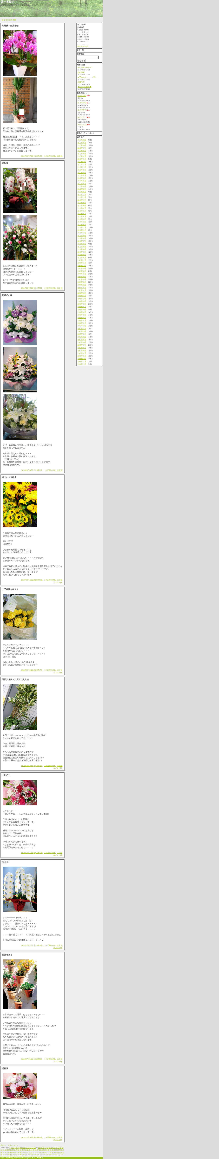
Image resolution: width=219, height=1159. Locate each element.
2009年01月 (82, 290)
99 (21, 1155)
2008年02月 (82, 320)
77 (38, 1152)
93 (8, 1155)
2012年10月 (82, 167)
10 (22, 1148)
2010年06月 (82, 244)
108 (47, 1155)
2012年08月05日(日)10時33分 (32, 288)
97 (16, 1155)
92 (6, 1155)
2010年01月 (82, 257)
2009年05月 (82, 279)
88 (61, 1152)
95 (12, 1155)
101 (26, 1155)
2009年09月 (82, 268)
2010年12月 (82, 227)
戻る (3, 20)
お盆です (81, 82)
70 (23, 1152)
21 (45, 1148)
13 (28, 1148)
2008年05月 (82, 312)
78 (40, 1152)
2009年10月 (82, 266)
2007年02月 (82, 353)
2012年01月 (82, 192)
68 (18, 1152)
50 (44, 1150)
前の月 (80, 46)
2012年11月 (82, 164)
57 (59, 1150)
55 (55, 1150)
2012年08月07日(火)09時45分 (32, 156)
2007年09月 (82, 334)
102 (29, 1155)
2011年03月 (82, 219)
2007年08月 (82, 337)
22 (47, 1148)
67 (16, 1152)
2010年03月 (82, 252)
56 (57, 1150)
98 (18, 1155)
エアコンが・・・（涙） (87, 77)
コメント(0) (57, 582)
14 (30, 1148)
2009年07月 (82, 274)
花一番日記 (7, 1)
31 (3, 1150)
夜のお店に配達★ (84, 87)
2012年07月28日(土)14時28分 (32, 766)
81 (46, 1152)
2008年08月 (82, 304)
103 (32, 1155)
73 (29, 1152)
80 (44, 1152)
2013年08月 (82, 140)
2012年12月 (82, 162)
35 (12, 1150)
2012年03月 (82, 186)
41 (25, 1150)
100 (23, 1155)
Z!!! (33, 1158)
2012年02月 (82, 189)
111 (56, 1155)
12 (26, 1148)
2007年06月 (82, 342)
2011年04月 (82, 216)
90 (1, 1155)
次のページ (14, 1145)
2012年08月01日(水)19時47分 (32, 670)
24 (52, 1148)
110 (53, 1155)
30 (1, 1150)
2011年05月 (82, 214)
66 (14, 1152)
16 (35, 1148)
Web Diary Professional (14, 1158)
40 (23, 1150)
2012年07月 (82, 175)
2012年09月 (82, 170)
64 (10, 1152)
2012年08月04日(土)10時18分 (32, 470)
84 (53, 1152)
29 (62, 1148)
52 (48, 1150)
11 (24, 1148)
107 (44, 1155)
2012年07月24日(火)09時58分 (32, 1059)
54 (53, 1150)
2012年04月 (82, 184)
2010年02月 (82, 255)
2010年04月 (82, 249)
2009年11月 (82, 263)
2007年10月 (82, 331)
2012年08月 (82, 173)
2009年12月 (82, 260)
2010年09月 (82, 235)
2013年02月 (82, 156)
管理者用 (12, 20)
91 (3, 1155)
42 (27, 1150)
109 (50, 1155)
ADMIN (40, 1158)
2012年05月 (82, 181)
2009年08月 (82, 271)
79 (42, 1152)
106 (41, 1155)
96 (14, 1155)
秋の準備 (81, 72)
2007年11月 (82, 329)
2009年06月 (82, 277)
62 (6, 1152)
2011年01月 (82, 225)
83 (50, 1152)
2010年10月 (82, 233)
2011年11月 (82, 197)
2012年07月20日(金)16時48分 (32, 1137)
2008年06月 (82, 309)
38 (18, 1150)
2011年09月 (82, 203)
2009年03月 (82, 285)
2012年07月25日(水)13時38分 (32, 945)
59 (63, 1150)
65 (12, 1152)
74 (31, 1152)
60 (1, 1152)
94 (10, 1155)
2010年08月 (82, 238)
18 (39, 1148)
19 (41, 1148)
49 (42, 1150)
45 (33, 1150)
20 (43, 1148)
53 (50, 1150)
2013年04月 (82, 151)
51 (46, 1150)
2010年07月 (82, 241)
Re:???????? (82, 96)
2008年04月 (82, 315)
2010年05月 (82, 246)
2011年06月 (82, 211)
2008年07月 (82, 307)
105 (38, 1155)
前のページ (5, 1145)
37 (16, 1150)
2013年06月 (82, 145)
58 (61, 1150)
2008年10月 (82, 298)
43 (29, 1150)
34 (10, 1150)
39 (21, 1150)
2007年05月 (82, 345)
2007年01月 (82, 356)
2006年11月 (82, 361)
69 (21, 1152)
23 (49, 1148)
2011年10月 (82, 200)
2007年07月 (82, 339)
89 (63, 1152)
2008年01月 (82, 323)
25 (54, 1148)
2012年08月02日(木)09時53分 (32, 580)
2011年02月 (82, 222)
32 (6, 1150)
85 (55, 1152)
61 (3, 1152)
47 (38, 1150)
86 (57, 1152)
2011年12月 (82, 194)
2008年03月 (82, 318)
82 (48, 1152)
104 (35, 1155)
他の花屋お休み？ (84, 67)
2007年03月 (82, 350)
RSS (7, 20)
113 (62, 1155)
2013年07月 (82, 142)
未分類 (59, 156)
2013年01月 (82, 159)
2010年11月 (82, 230)
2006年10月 (82, 364)
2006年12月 (82, 359)
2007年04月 (82, 348)
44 (31, 1150)
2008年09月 (82, 301)
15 (32, 1148)
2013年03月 (82, 153)
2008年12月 (82, 293)
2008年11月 (82, 296)
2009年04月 (82, 282)
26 (56, 1148)
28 (60, 1148)
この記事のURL (50, 156)
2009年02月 (82, 287)
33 (8, 1150)
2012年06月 (82, 178)
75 (33, 1152)
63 (8, 1152)
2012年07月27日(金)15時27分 (32, 853)
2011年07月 (82, 208)
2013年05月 (82, 148)
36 (14, 1150)
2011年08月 (82, 205)
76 (35, 1152)
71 (25, 1152)
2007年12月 (82, 326)
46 (35, 1150)
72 (27, 1152)
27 (58, 1148)
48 (40, 1150)
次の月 (85, 46)
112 (59, 1155)
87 (59, 1152)
